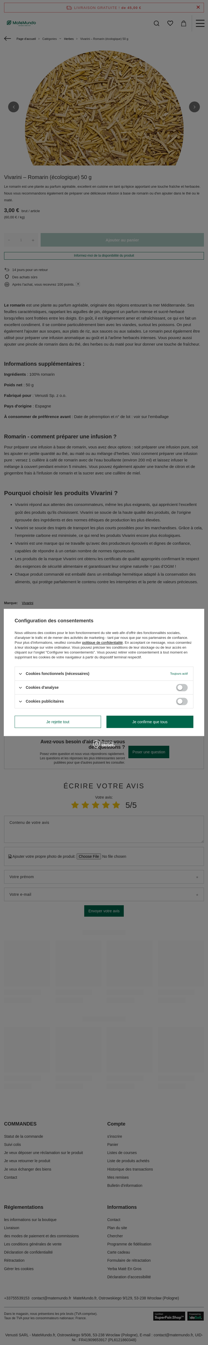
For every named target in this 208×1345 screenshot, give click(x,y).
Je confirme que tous (150, 722)
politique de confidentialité (102, 642)
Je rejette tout (57, 722)
